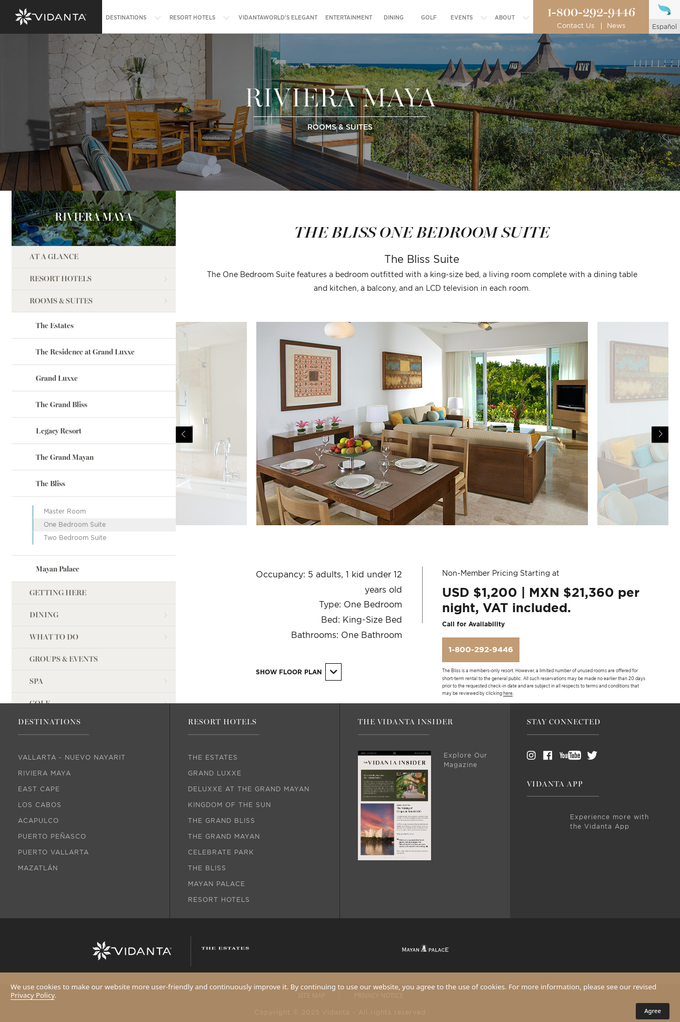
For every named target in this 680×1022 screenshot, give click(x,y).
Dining (43, 560)
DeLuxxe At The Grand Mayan (248, 789)
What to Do (53, 582)
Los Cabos (40, 805)
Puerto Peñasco (52, 836)
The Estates (55, 270)
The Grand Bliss (61, 350)
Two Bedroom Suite (75, 483)
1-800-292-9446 (591, 12)
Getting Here (57, 538)
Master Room (65, 457)
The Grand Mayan (65, 402)
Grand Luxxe (57, 323)
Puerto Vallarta (53, 852)
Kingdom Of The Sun (229, 805)
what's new (54, 693)
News (616, 26)
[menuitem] (133, 18)
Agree (652, 1011)
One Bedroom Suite (75, 470)
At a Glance (53, 201)
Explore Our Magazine (465, 760)
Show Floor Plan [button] (299, 672)
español (664, 27)
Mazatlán (38, 868)
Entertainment (62, 670)
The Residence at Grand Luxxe (85, 297)
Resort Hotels (60, 223)
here (508, 694)
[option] (422, 434)
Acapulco (38, 821)
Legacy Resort (59, 376)
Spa (36, 626)
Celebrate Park (221, 852)
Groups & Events (63, 604)
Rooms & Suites (61, 245)
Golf (39, 648)
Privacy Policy (33, 995)
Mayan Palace (57, 514)
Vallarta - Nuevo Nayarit (72, 757)
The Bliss (50, 429)
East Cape (39, 789)
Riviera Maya (44, 773)
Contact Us (575, 26)
